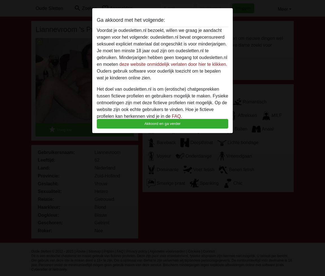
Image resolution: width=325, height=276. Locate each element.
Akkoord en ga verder (162, 123)
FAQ (176, 116)
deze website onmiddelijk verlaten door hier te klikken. (173, 64)
